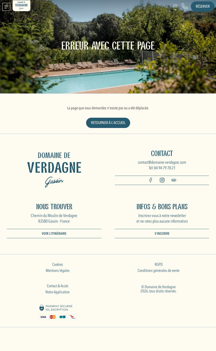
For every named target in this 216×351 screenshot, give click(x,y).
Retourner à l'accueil (108, 122)
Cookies (57, 264)
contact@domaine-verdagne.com (162, 162)
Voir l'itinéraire (54, 233)
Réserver (203, 6)
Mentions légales (58, 270)
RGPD (159, 264)
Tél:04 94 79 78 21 (162, 168)
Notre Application (57, 292)
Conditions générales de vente (158, 270)
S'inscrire (162, 233)
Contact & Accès (57, 286)
